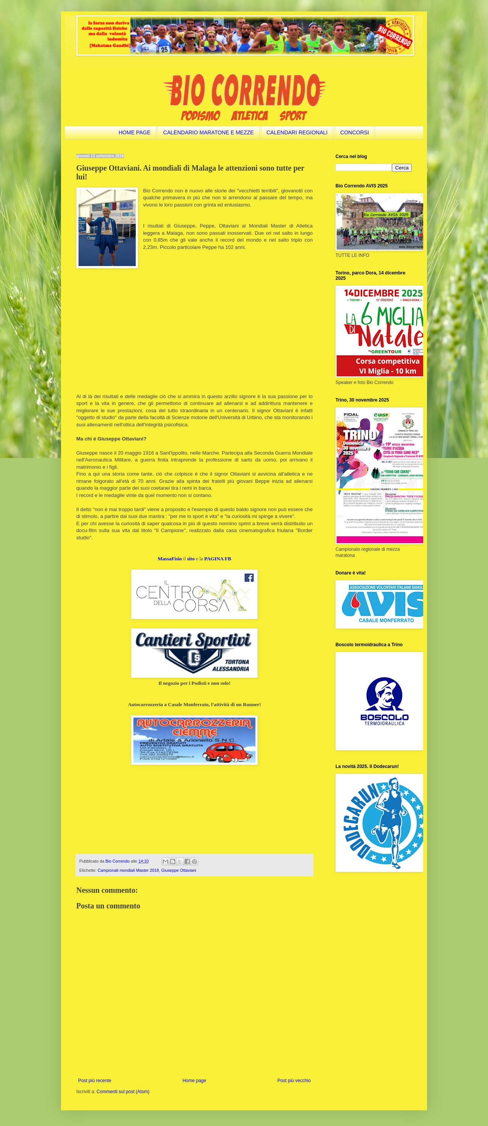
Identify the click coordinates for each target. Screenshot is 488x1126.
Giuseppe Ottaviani (178, 870)
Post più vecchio (294, 1080)
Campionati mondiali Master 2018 (128, 870)
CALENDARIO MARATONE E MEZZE (208, 132)
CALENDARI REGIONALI (296, 132)
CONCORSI (354, 132)
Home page (194, 1080)
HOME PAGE (135, 132)
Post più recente (94, 1080)
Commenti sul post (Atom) (122, 1091)
